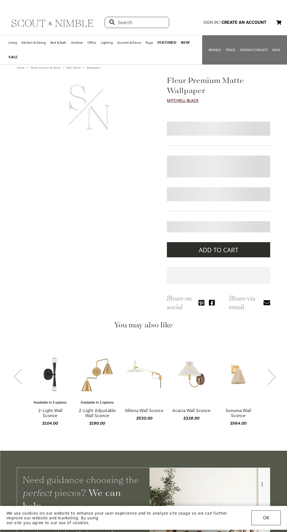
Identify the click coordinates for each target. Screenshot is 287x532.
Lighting (107, 43)
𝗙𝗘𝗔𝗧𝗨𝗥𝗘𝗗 (166, 43)
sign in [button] (210, 22)
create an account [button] (244, 22)
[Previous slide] (18, 377)
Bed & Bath (58, 43)
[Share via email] (266, 302)
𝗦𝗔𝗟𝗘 (13, 57)
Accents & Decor (129, 43)
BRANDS (215, 50)
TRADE (230, 50)
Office (91, 43)
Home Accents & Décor (45, 68)
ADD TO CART (218, 250)
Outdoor (77, 43)
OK (266, 518)
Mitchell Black (183, 100)
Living (12, 43)
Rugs (149, 43)
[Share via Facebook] (212, 302)
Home (21, 68)
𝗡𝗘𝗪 (185, 43)
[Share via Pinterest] (201, 302)
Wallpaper (93, 68)
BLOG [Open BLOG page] (276, 50)
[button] (279, 22)
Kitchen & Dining (34, 43)
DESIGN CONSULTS (254, 50)
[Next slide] (271, 377)
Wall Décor (74, 68)
